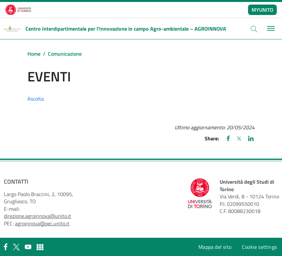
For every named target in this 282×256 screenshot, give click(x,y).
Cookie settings (259, 247)
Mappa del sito (214, 247)
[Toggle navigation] (270, 28)
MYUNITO (263, 10)
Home (33, 54)
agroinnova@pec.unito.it (42, 223)
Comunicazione (65, 54)
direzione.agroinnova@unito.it (37, 216)
